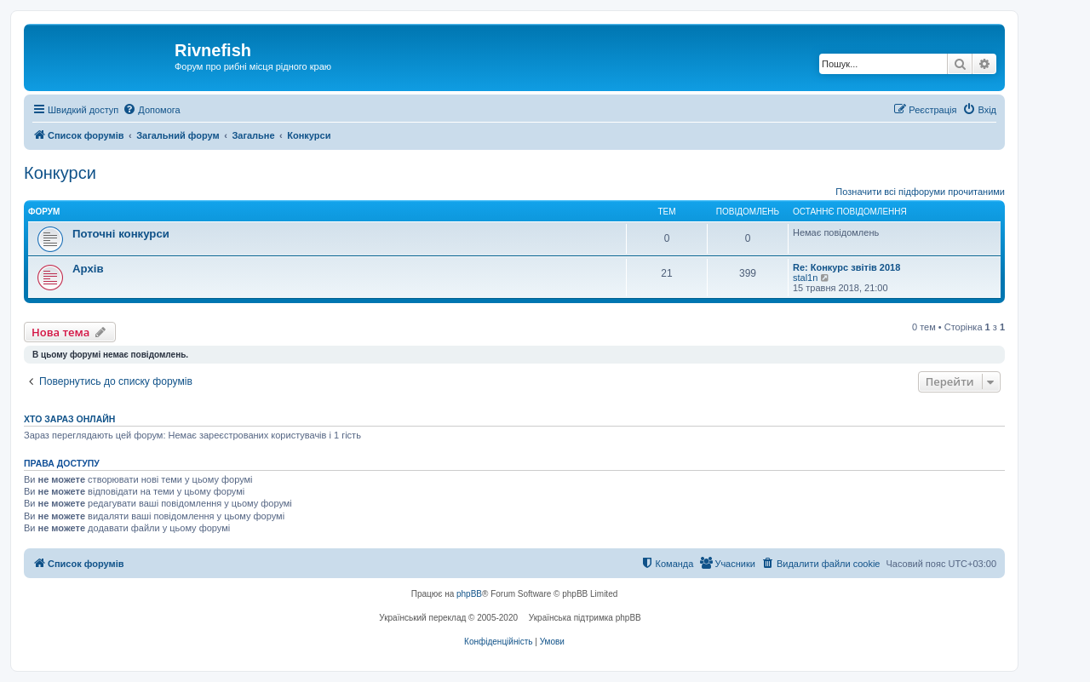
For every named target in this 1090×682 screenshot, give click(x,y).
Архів (88, 268)
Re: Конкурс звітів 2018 (846, 267)
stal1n (805, 277)
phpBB (469, 594)
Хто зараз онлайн (69, 419)
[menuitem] (151, 110)
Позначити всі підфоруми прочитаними (920, 191)
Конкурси (60, 172)
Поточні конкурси (120, 233)
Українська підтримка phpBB (585, 617)
